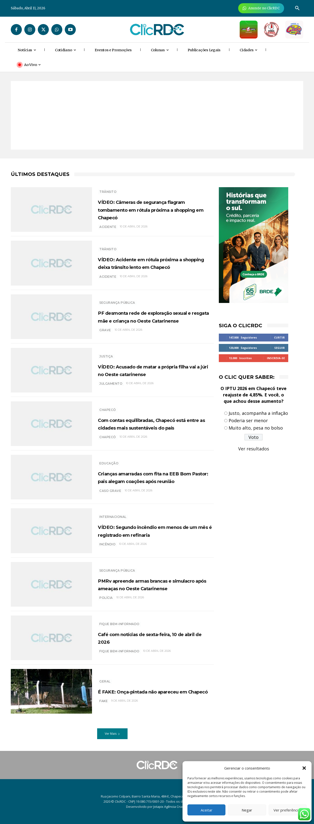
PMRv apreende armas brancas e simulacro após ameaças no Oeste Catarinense (153, 584)
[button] (304, 768)
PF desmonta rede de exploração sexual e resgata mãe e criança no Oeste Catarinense (153, 316)
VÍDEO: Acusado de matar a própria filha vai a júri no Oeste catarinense (155, 370)
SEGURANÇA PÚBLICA (117, 299)
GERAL (105, 677)
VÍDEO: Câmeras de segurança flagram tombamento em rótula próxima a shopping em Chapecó (151, 209)
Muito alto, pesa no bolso (256, 428)
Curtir (279, 337)
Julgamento (110, 383)
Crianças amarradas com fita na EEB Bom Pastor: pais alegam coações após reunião (149, 477)
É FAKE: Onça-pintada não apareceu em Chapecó (140, 691)
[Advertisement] (157, 115)
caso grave (110, 494)
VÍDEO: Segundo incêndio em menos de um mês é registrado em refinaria (154, 530)
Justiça (106, 356)
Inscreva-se (276, 358)
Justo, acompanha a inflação (258, 413)
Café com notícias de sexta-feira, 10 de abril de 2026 (154, 637)
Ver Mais (112, 734)
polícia (106, 601)
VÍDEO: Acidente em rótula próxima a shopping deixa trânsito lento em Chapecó (155, 263)
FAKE (103, 704)
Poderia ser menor (248, 420)
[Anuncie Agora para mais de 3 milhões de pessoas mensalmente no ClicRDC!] (261, 8)
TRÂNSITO (108, 192)
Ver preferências (288, 810)
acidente (107, 227)
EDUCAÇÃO (108, 459)
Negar (247, 810)
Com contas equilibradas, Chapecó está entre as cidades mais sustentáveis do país (154, 423)
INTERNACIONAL (113, 513)
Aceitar (206, 810)
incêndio (107, 548)
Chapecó (107, 406)
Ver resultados (253, 449)
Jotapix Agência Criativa (170, 806)
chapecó (107, 441)
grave (105, 334)
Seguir (279, 348)
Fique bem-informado (119, 624)
